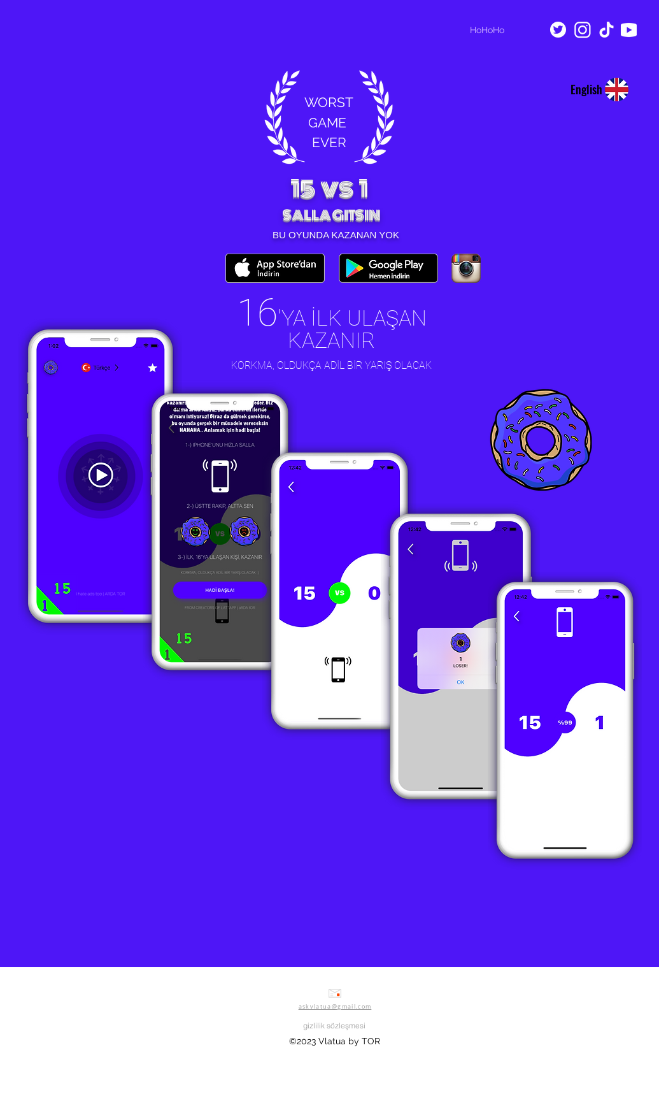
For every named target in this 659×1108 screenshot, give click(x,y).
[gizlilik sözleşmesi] (334, 1025)
